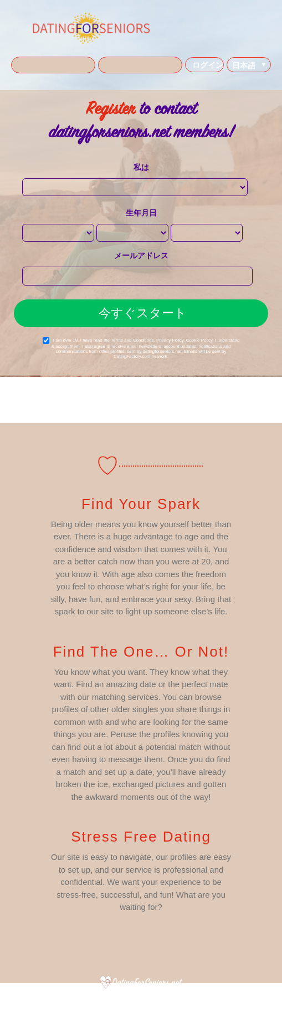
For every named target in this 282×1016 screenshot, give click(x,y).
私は (141, 167)
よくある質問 (215, 999)
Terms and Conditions (132, 340)
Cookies (180, 999)
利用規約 (109, 999)
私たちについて (70, 999)
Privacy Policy (169, 340)
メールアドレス (141, 255)
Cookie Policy (199, 340)
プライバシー (145, 999)
